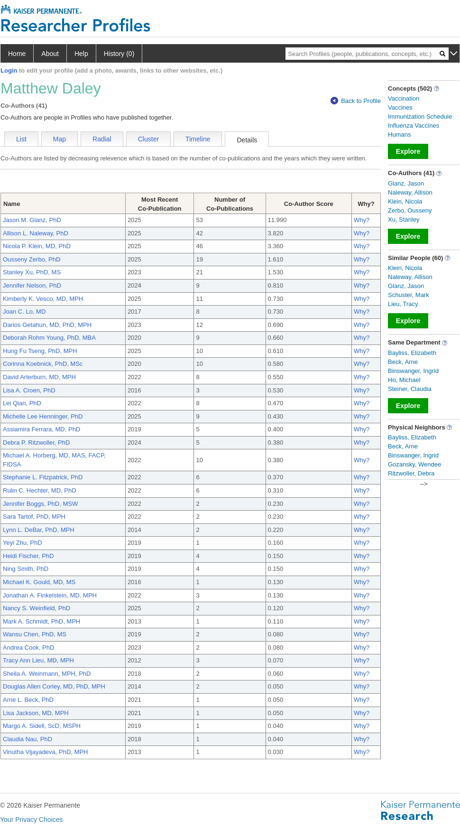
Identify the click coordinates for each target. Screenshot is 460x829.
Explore (408, 151)
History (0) (119, 53)
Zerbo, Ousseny (410, 210)
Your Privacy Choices (31, 819)
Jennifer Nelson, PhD (32, 285)
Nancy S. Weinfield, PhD (36, 608)
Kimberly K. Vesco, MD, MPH (43, 298)
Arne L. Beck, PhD (28, 699)
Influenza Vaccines (413, 125)
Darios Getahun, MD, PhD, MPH (47, 324)
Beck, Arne (403, 361)
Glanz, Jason (406, 183)
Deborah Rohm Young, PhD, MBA (49, 337)
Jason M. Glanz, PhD (32, 220)
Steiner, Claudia (410, 388)
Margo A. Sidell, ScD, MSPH (42, 725)
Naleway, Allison (410, 192)
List (21, 139)
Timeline (197, 139)
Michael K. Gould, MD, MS (39, 582)
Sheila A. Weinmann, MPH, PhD (47, 673)
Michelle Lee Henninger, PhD (43, 416)
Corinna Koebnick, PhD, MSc (43, 363)
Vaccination (403, 98)
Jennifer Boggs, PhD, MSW (40, 503)
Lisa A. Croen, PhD (29, 390)
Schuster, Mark (408, 294)
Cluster (148, 139)
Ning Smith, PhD (25, 568)
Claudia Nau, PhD (27, 739)
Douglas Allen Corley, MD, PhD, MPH (54, 686)
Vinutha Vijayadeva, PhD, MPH (45, 751)
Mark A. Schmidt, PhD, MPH (41, 621)
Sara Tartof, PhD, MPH (34, 516)
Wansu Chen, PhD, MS (34, 634)
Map (59, 139)
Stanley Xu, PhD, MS (32, 272)
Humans (399, 134)
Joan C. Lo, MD (24, 311)
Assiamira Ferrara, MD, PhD (41, 429)
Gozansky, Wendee (414, 464)
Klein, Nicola (405, 201)
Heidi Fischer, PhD (28, 555)
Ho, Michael (404, 379)
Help (81, 53)
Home (17, 53)
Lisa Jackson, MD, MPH (36, 713)
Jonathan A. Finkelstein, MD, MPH (50, 595)
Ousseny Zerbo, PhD (31, 259)
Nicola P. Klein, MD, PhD (37, 246)
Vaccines (400, 107)
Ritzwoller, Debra (411, 473)
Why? (361, 220)
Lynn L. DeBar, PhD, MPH (38, 529)
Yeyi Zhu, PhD (22, 542)
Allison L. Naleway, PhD (35, 233)
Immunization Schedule (420, 116)
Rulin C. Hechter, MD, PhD (39, 490)
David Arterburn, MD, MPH (39, 377)
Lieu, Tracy (403, 303)
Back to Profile (356, 100)
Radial (101, 139)
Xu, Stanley (404, 219)
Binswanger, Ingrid (413, 370)
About (50, 53)
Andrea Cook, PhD (28, 647)
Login (8, 70)
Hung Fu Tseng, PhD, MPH (40, 350)
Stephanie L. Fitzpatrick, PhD (43, 477)
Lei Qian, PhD (22, 403)
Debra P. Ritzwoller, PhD (36, 442)
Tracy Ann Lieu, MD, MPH (38, 660)
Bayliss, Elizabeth (412, 352)
